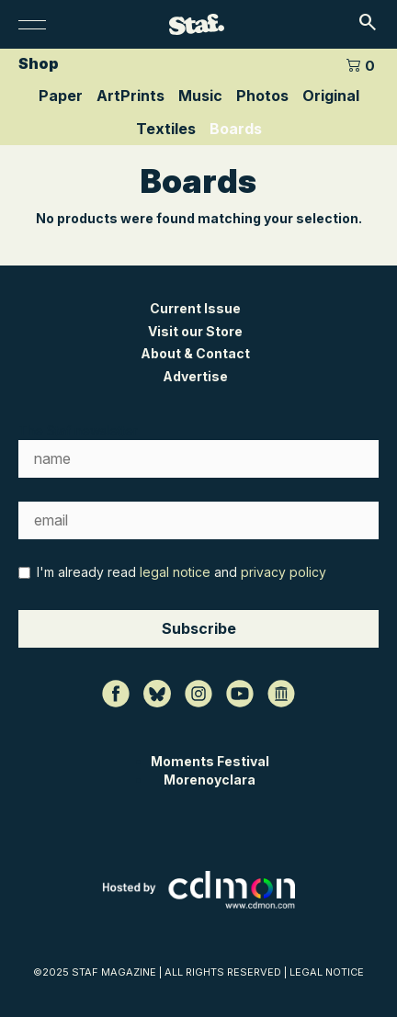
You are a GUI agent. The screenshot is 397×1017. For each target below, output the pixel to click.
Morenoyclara (209, 779)
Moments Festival (210, 761)
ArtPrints (130, 95)
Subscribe (199, 628)
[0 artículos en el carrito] (360, 63)
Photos (262, 95)
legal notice (175, 572)
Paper (61, 95)
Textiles (166, 128)
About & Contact (195, 353)
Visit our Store (195, 331)
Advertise (195, 376)
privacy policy (283, 572)
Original (330, 95)
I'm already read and (172, 572)
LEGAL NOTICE (326, 972)
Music (200, 95)
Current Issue (195, 308)
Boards (236, 128)
